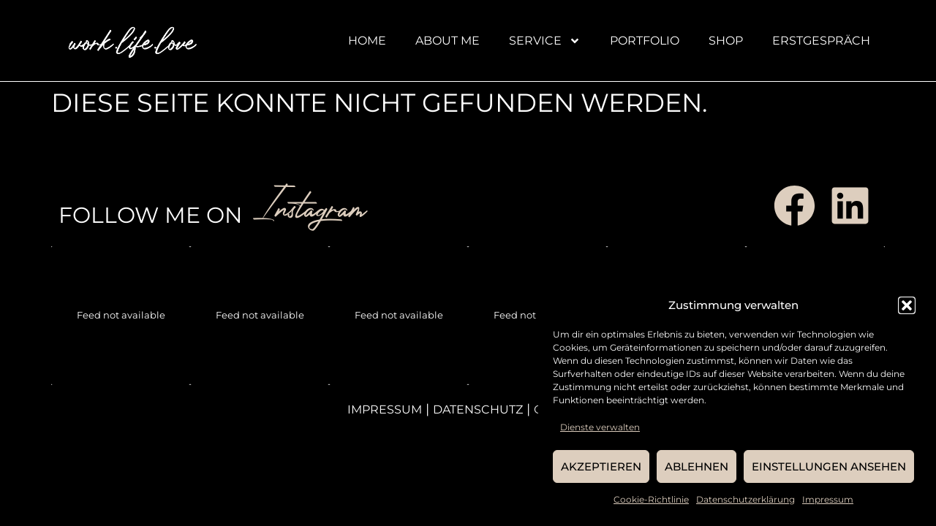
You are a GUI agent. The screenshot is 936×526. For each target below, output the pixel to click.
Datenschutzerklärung (745, 499)
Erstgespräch (821, 40)
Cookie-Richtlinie (651, 499)
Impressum (827, 499)
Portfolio (644, 40)
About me (447, 40)
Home (367, 40)
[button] (906, 305)
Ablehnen (696, 466)
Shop (726, 40)
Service (545, 41)
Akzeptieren (601, 466)
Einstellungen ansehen (829, 466)
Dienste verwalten (600, 427)
